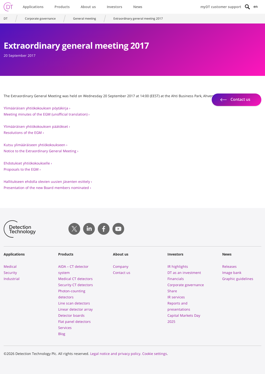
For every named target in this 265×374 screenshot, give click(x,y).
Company (120, 266)
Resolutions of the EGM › (24, 132)
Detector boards (71, 315)
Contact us (121, 272)
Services (65, 327)
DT (6, 18)
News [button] (137, 6)
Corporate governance (40, 18)
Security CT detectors (75, 284)
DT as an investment (184, 272)
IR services (176, 297)
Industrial (12, 278)
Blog (61, 333)
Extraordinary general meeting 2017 (138, 18)
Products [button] (62, 6)
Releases (229, 266)
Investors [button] (114, 6)
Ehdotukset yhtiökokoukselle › (28, 163)
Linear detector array (75, 309)
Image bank (231, 272)
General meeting (84, 18)
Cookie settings (154, 353)
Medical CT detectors (75, 278)
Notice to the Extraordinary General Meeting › (41, 151)
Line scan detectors (74, 303)
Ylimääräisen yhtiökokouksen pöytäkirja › (37, 108)
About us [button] (88, 6)
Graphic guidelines (237, 278)
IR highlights (177, 266)
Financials (175, 278)
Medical (10, 266)
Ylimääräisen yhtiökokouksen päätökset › (37, 126)
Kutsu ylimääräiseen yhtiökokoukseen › (35, 144)
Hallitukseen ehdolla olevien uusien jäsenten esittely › (48, 181)
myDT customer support (220, 6)
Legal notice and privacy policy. (115, 353)
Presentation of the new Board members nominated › (47, 187)
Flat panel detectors (74, 321)
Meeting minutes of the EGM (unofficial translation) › (46, 114)
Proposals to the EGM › (22, 169)
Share (172, 291)
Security (10, 272)
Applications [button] (33, 6)
